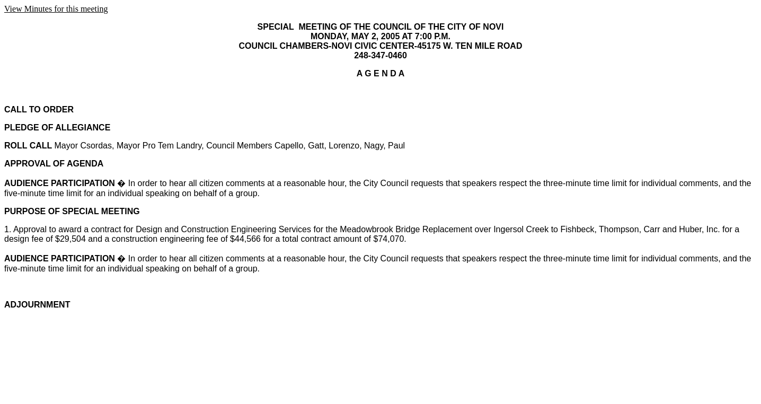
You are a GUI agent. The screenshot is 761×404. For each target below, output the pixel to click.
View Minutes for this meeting (56, 8)
